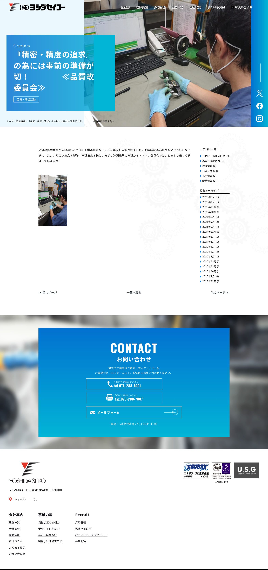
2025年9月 (208, 216)
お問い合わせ (17, 540)
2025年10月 (209, 212)
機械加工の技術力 (49, 508)
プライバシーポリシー (25, 561)
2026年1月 (208, 202)
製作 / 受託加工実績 (50, 527)
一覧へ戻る (134, 292)
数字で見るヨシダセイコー (91, 521)
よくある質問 (17, 533)
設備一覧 (14, 508)
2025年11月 (209, 207)
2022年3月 (208, 256)
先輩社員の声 (83, 515)
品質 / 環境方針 (47, 521)
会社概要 (14, 515)
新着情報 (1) (209, 180)
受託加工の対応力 (49, 515)
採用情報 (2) (209, 175)
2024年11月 (209, 231)
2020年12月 (209, 261)
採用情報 (80, 508)
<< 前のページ (47, 292)
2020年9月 (208, 276)
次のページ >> (220, 292)
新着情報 (14, 521)
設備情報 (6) (209, 165)
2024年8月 (208, 236)
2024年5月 (208, 241)
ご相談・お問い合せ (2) (215, 155)
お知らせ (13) (210, 170)
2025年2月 (208, 226)
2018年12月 (209, 281)
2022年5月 (208, 251)
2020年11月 (209, 266)
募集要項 (80, 527)
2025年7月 (208, 221)
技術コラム (16, 527)
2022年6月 (208, 246)
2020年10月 (209, 271)
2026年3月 (208, 197)
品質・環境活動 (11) (213, 160)
